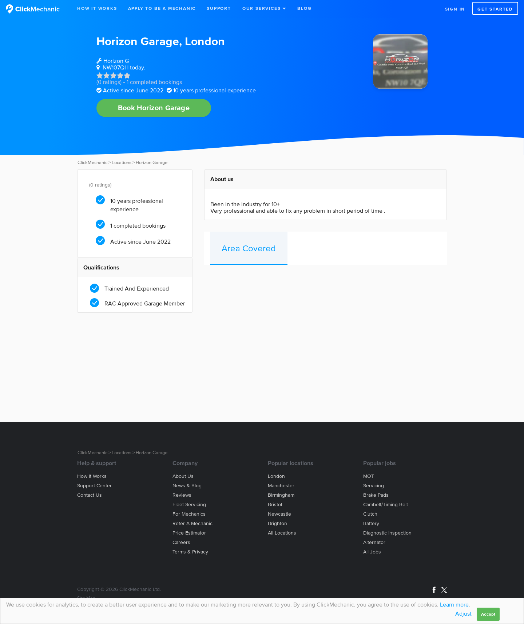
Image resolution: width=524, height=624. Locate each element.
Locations (121, 162)
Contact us (89, 495)
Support (219, 8)
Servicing (373, 485)
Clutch (370, 514)
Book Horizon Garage (154, 108)
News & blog (187, 485)
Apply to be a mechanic (162, 8)
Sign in (455, 9)
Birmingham (281, 495)
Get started (495, 9)
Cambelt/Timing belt (385, 504)
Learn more (454, 604)
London (205, 41)
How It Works (97, 8)
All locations (282, 533)
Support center (94, 485)
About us (183, 476)
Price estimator (189, 533)
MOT (368, 476)
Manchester (281, 485)
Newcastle (279, 514)
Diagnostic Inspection (387, 533)
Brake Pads (376, 495)
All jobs (372, 552)
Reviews (181, 495)
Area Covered (249, 248)
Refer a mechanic (192, 523)
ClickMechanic (92, 162)
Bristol (275, 504)
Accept (488, 614)
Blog (304, 8)
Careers (181, 542)
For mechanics (189, 514)
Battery (371, 523)
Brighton (277, 523)
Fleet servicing (189, 504)
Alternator (374, 542)
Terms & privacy (190, 552)
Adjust (463, 613)
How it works (92, 476)
